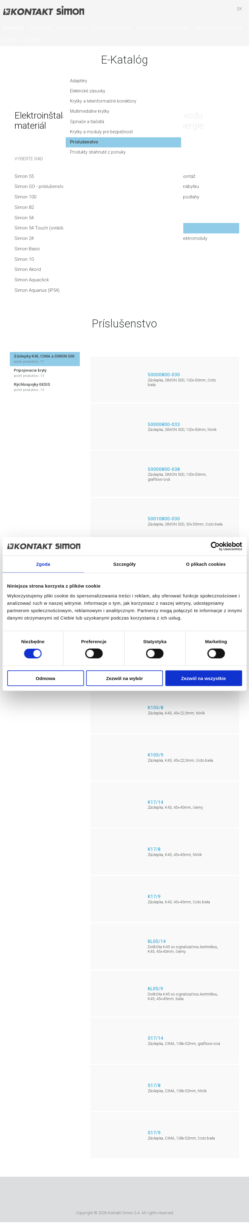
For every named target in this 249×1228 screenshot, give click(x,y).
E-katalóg (40, 28)
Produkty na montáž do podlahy (166, 197)
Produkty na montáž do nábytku (166, 186)
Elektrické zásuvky (32, 93)
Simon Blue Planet (166, 1194)
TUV (148, 1194)
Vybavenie (145, 228)
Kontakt (34, 40)
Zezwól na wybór (124, 678)
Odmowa (45, 678)
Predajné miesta (111, 28)
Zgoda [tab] (43, 564)
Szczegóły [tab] (124, 564)
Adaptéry (23, 83)
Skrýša (221, 12)
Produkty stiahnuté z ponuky (43, 156)
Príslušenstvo (28, 145)
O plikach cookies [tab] (206, 564)
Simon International (123, 1194)
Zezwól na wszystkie (203, 678)
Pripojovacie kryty (45, 373)
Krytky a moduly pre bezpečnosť (47, 135)
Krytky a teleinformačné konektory (49, 104)
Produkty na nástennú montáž (164, 176)
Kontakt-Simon (43, 11)
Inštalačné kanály (151, 218)
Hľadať (203, 12)
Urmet (89, 1194)
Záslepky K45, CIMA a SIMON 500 (45, 359)
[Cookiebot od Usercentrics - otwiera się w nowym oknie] (215, 546)
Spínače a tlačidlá (32, 125)
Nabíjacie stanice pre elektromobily (170, 238)
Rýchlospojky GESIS (45, 387)
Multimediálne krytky (34, 114)
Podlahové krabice (153, 207)
